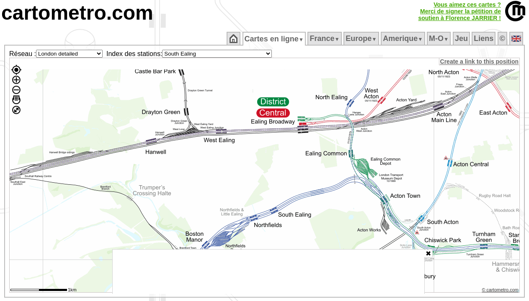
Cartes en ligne (274, 39)
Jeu (461, 38)
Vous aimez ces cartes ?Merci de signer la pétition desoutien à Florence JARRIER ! (459, 11)
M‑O (439, 38)
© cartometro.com (501, 290)
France (325, 38)
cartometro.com (77, 13)
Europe (361, 38)
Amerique (403, 38)
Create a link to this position (480, 61)
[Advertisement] (268, 272)
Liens (484, 38)
